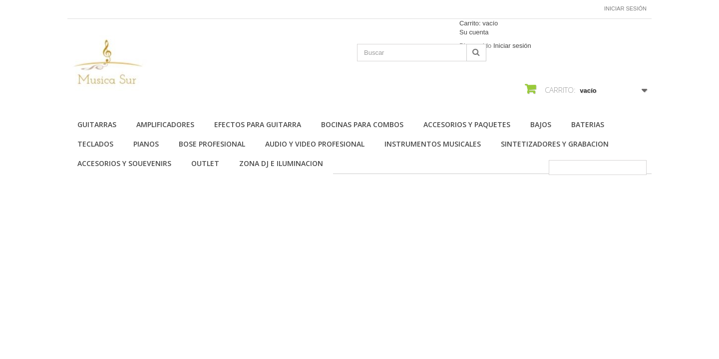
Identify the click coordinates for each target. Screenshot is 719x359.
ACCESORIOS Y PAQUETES (466, 124)
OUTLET (205, 163)
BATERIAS (587, 124)
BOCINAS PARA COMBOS (362, 124)
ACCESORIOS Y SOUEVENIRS (124, 163)
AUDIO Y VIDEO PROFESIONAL (314, 144)
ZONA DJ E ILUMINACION (281, 163)
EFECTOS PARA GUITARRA (257, 124)
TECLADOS (95, 144)
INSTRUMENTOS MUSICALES (432, 144)
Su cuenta (474, 32)
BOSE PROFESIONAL (212, 144)
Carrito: (478, 23)
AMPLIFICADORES (165, 124)
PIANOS (146, 144)
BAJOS (540, 124)
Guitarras (96, 124)
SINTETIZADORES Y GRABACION (555, 144)
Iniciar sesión (625, 8)
